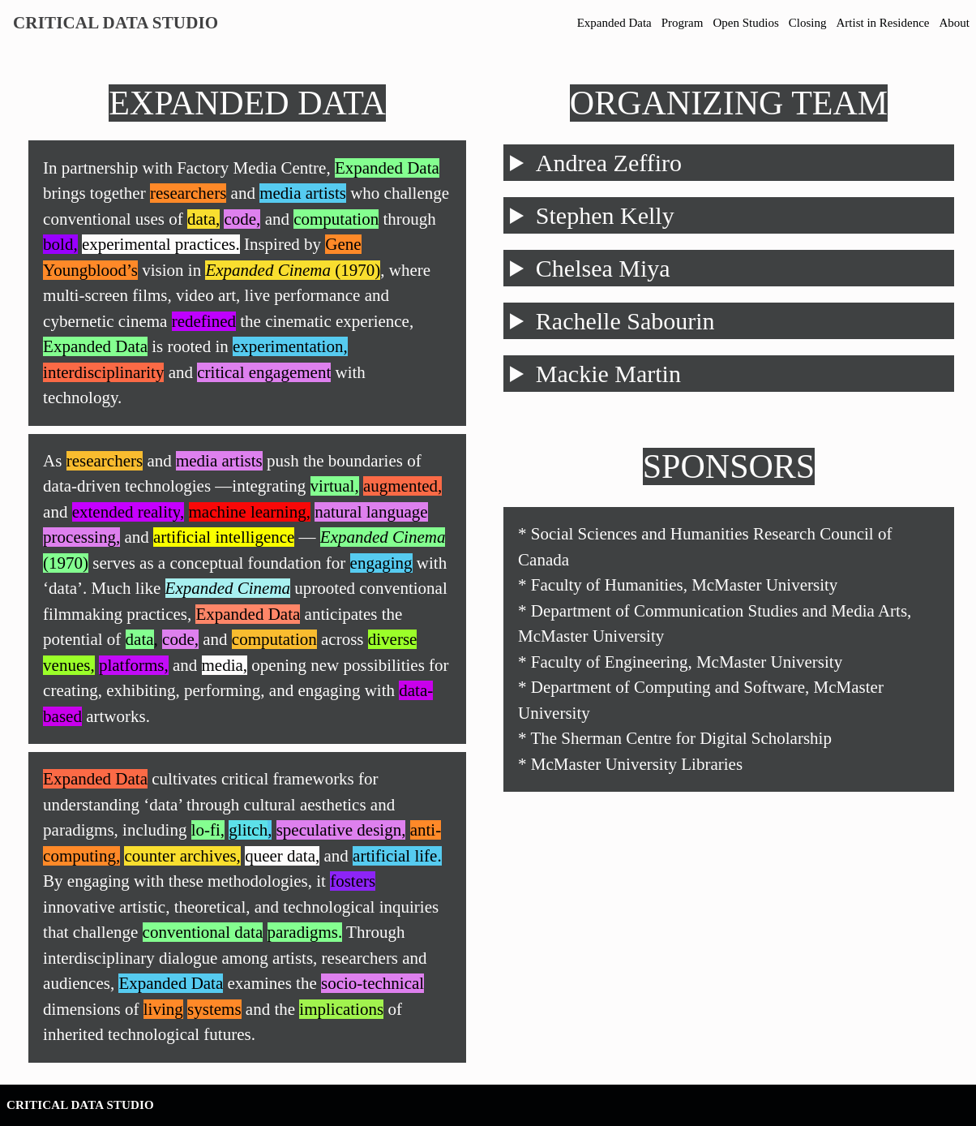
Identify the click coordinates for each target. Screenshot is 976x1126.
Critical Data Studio (115, 22)
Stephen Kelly (605, 215)
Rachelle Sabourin (625, 320)
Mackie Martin (608, 373)
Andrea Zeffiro (609, 162)
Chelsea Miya (603, 268)
